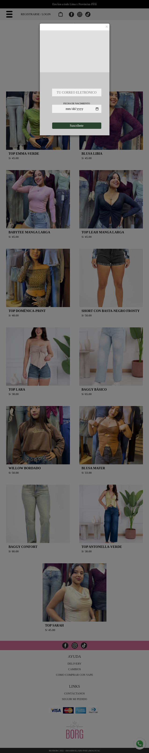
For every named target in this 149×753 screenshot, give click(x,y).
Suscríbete (76, 125)
